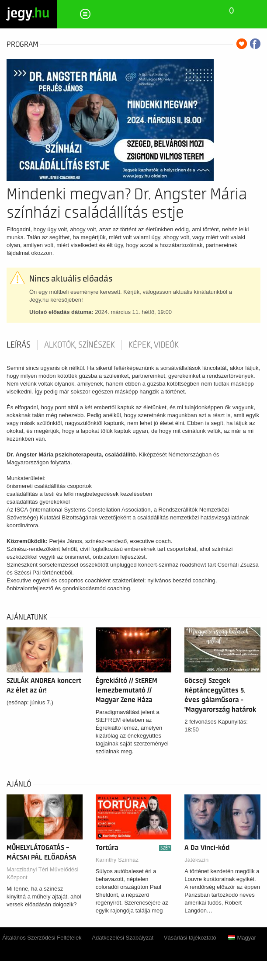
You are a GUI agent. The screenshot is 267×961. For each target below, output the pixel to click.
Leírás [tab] (19, 345)
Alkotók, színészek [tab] (79, 345)
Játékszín (196, 860)
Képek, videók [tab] (153, 345)
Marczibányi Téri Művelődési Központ (43, 873)
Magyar (242, 937)
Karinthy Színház (117, 860)
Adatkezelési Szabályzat (122, 937)
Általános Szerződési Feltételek (41, 937)
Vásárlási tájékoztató (190, 937)
